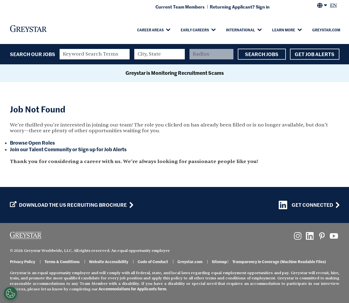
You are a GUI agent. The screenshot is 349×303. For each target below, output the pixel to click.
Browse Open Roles (32, 142)
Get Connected (306, 205)
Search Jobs (262, 54)
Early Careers (195, 29)
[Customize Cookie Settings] (10, 293)
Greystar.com (326, 29)
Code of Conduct (153, 261)
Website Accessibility (108, 261)
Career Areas (150, 29)
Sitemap (219, 261)
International (240, 29)
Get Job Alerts (314, 54)
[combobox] (159, 54)
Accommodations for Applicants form (132, 288)
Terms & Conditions (62, 261)
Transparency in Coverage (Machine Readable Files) (279, 261)
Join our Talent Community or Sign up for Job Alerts (68, 149)
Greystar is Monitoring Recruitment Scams (174, 72)
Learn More (283, 29)
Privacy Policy (22, 261)
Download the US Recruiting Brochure (68, 205)
